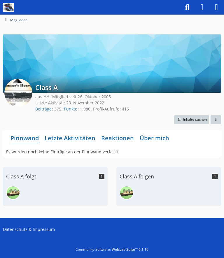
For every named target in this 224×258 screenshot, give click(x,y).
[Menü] (216, 7)
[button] (191, 119)
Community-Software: (112, 249)
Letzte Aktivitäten (70, 138)
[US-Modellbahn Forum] (8, 7)
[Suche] (187, 7)
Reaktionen (117, 138)
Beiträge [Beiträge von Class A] (43, 109)
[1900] (13, 193)
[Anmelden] (202, 7)
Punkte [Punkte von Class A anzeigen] (70, 109)
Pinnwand (24, 138)
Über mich (154, 138)
